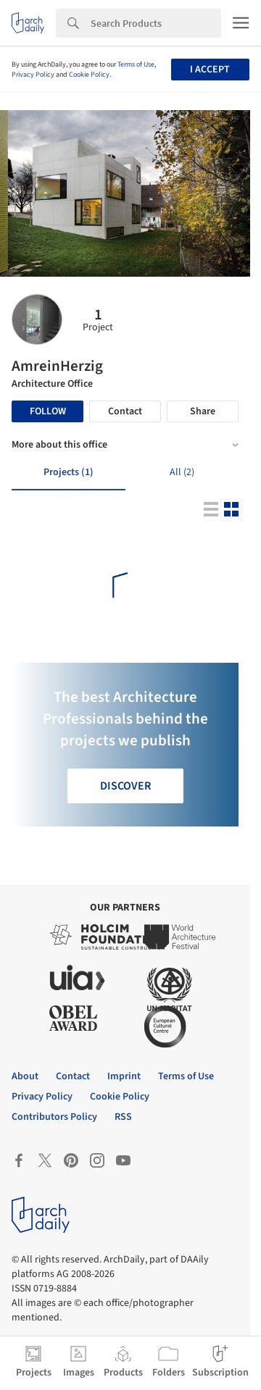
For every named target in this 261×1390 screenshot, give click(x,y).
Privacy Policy (33, 75)
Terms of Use (135, 64)
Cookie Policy (89, 75)
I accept (210, 69)
